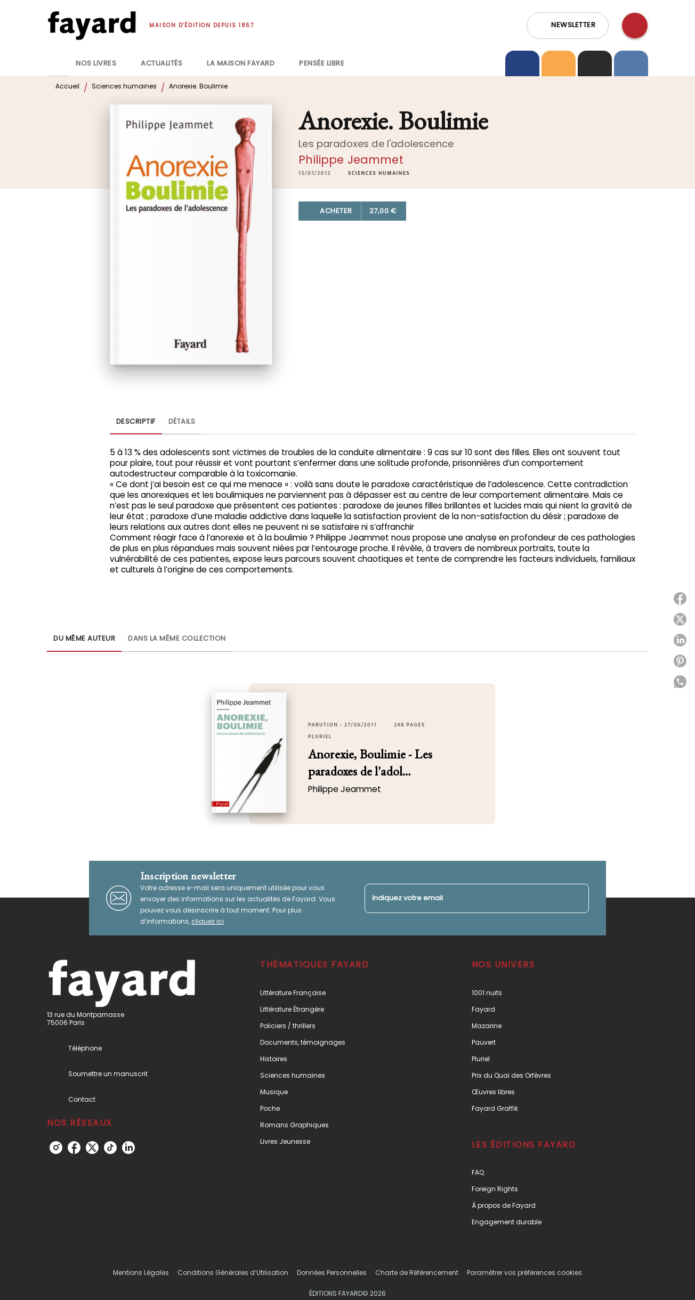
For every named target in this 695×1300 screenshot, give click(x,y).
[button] (568, 25)
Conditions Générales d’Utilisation (232, 1272)
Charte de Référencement (416, 1272)
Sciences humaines (124, 86)
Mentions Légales (141, 1272)
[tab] (58, 63)
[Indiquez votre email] (463, 898)
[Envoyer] (576, 898)
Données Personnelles (332, 1272)
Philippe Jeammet (350, 159)
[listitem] (56, 1147)
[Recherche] (634, 25)
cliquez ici (207, 921)
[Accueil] (91, 25)
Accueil (67, 86)
